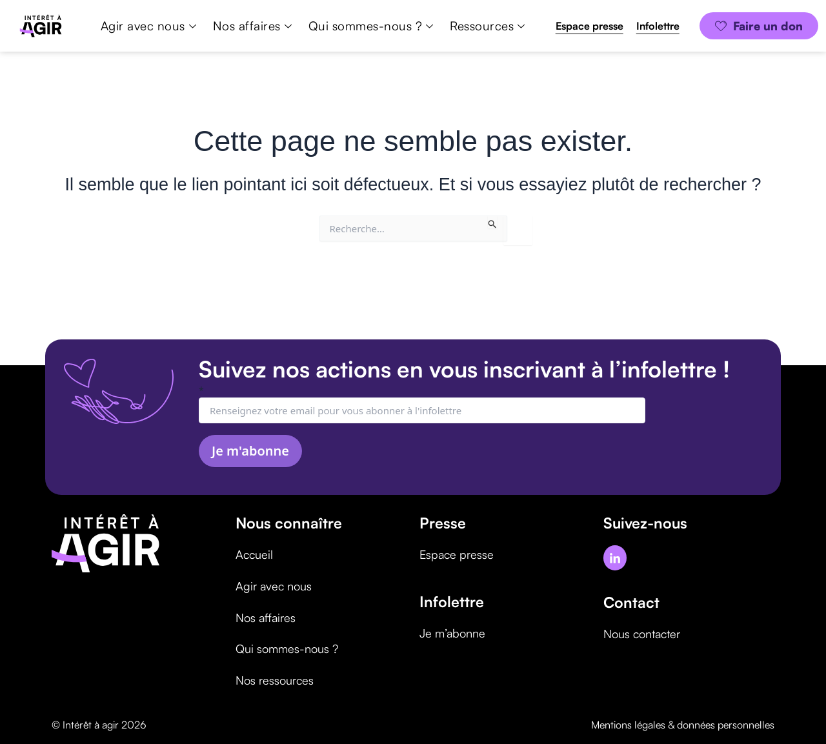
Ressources (487, 26)
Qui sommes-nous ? (371, 26)
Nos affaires (252, 26)
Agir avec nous (148, 26)
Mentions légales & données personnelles (682, 722)
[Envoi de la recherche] (493, 222)
